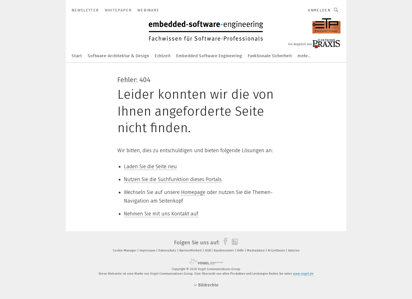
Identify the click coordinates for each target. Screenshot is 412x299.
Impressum (148, 250)
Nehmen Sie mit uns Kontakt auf (161, 214)
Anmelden (319, 10)
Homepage (193, 192)
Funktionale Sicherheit (270, 55)
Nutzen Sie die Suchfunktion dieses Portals (173, 179)
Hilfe (241, 250)
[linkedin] (233, 242)
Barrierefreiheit (191, 250)
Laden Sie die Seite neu (150, 166)
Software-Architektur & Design (118, 55)
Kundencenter (224, 250)
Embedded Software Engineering (209, 55)
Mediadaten (256, 250)
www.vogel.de (303, 274)
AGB (208, 250)
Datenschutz (168, 250)
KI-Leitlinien (277, 250)
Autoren (294, 250)
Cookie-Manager (125, 250)
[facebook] (224, 242)
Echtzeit (163, 55)
